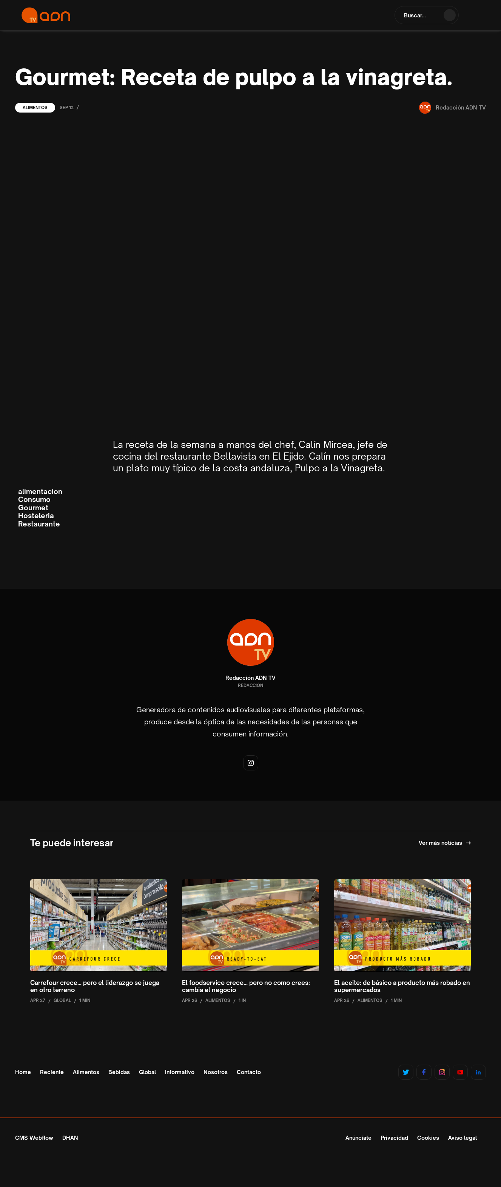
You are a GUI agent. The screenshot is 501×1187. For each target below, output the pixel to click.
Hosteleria (36, 516)
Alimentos (35, 107)
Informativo (179, 1072)
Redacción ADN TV (250, 678)
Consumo (34, 499)
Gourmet (33, 508)
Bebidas (119, 1072)
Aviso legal (462, 1138)
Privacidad (394, 1138)
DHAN (70, 1138)
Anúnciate (358, 1138)
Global (147, 1072)
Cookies (428, 1138)
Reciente (52, 1072)
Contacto (249, 1072)
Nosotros (215, 1072)
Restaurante (39, 524)
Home (23, 1072)
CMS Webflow (34, 1138)
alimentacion (40, 491)
